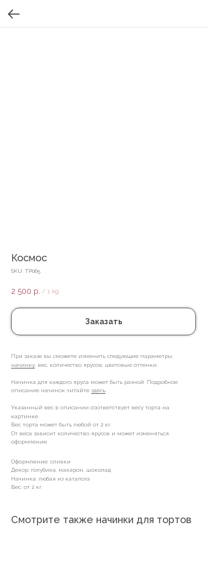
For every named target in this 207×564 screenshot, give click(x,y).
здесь (98, 390)
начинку (23, 365)
